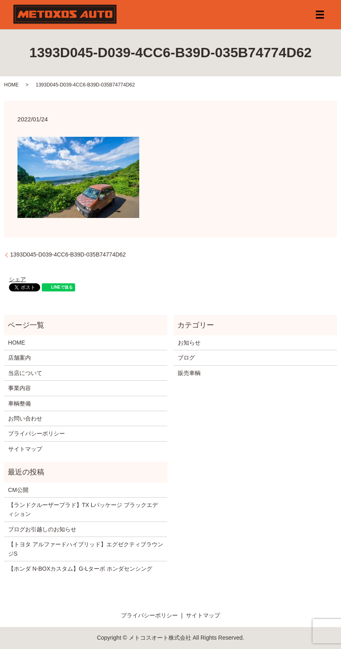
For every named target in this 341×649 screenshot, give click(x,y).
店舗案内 (19, 357)
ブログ (186, 357)
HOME (11, 85)
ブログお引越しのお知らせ (42, 529)
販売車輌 (189, 373)
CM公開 (18, 490)
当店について (25, 373)
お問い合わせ (25, 418)
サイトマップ (25, 449)
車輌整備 (19, 403)
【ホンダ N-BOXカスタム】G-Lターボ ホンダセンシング (80, 568)
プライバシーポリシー (36, 433)
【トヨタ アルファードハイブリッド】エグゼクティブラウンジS (85, 548)
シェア (17, 279)
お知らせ (189, 342)
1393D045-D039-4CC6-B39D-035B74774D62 (68, 254)
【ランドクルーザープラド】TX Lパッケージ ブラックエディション (83, 509)
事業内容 (19, 388)
